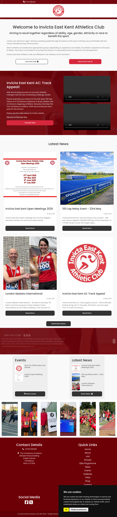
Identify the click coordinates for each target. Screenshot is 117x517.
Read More (29, 228)
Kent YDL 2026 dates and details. (35, 366)
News (87, 467)
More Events (30, 394)
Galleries (87, 474)
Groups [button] (87, 459)
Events (87, 470)
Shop (87, 481)
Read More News (58, 323)
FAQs (87, 477)
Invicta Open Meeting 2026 (34, 375)
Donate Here (30, 123)
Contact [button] (88, 484)
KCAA (59, 54)
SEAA (67, 54)
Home (88, 449)
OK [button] (66, 509)
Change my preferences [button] (79, 509)
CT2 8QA (31, 463)
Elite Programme (87, 463)
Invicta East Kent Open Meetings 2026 (90, 366)
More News (87, 394)
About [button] (88, 452)
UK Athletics (51, 54)
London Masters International (88, 384)
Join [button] (88, 456)
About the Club (85, 61)
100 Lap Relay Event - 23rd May (92, 375)
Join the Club (31, 61)
